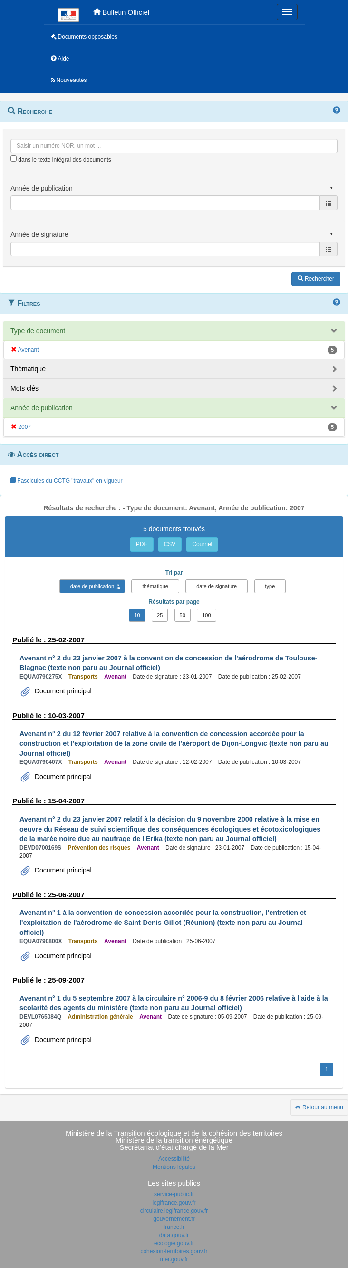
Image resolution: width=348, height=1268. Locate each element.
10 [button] (137, 615)
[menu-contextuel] (13, 158)
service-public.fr (174, 1194)
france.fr (174, 1227)
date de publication (92, 586)
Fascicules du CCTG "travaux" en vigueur (66, 480)
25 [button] (160, 615)
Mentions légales (174, 1167)
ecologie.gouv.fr (174, 1243)
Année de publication (41, 408)
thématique (155, 586)
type (270, 586)
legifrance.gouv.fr (173, 1202)
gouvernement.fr (173, 1219)
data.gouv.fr (174, 1235)
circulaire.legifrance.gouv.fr (174, 1210)
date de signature (216, 586)
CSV (170, 544)
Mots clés (24, 388)
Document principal (62, 691)
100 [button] (206, 615)
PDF (141, 544)
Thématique (28, 369)
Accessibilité (174, 1159)
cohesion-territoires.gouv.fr (173, 1251)
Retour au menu (319, 1107)
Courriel (202, 544)
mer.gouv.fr (174, 1259)
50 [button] (182, 615)
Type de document (37, 331)
